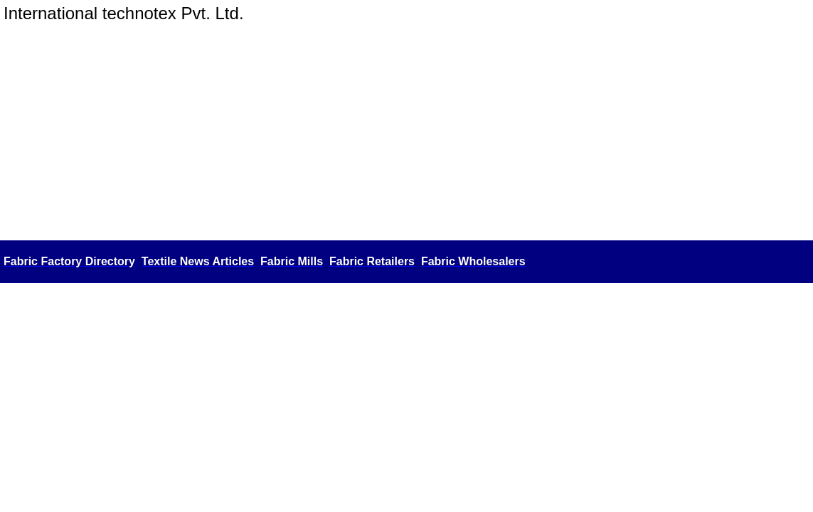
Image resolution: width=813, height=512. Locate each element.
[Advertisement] (406, 130)
